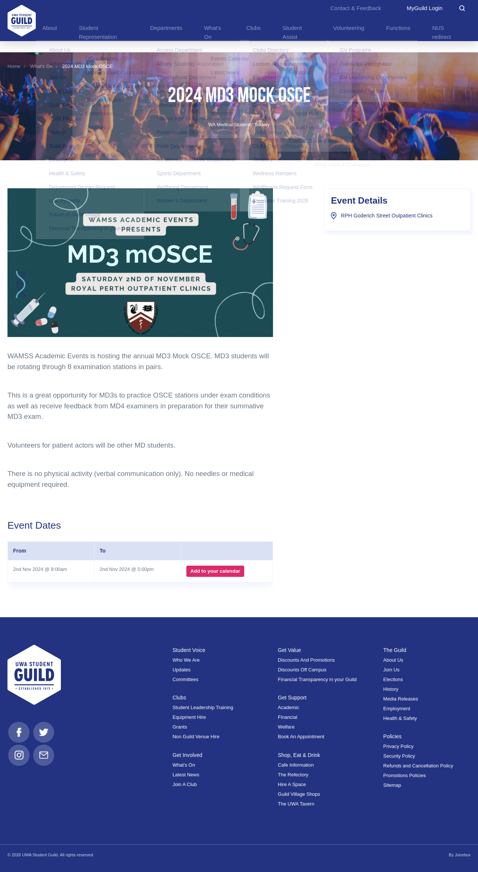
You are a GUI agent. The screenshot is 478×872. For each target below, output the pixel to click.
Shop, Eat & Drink (300, 755)
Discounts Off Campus (302, 669)
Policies (392, 736)
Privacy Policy (398, 746)
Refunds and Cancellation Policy (418, 766)
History (390, 689)
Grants (180, 727)
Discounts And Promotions (306, 660)
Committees (185, 679)
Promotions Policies (404, 775)
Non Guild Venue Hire (196, 736)
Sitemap (392, 785)
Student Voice (190, 650)
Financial (287, 717)
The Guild (395, 650)
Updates (181, 669)
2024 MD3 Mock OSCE (87, 66)
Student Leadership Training (203, 707)
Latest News (186, 774)
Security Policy (399, 756)
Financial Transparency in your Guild (317, 679)
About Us (393, 660)
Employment (396, 708)
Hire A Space (292, 784)
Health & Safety (400, 718)
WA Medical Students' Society (239, 124)
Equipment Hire (189, 717)
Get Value (290, 650)
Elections (393, 679)
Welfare (286, 727)
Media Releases (400, 699)
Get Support (293, 698)
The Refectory (293, 774)
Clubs (180, 698)
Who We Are (186, 660)
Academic (288, 707)
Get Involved (188, 755)
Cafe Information (296, 765)
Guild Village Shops (299, 794)
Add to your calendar (214, 571)
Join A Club (185, 784)
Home (14, 66)
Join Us (391, 669)
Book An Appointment (301, 736)
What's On (41, 66)
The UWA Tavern (296, 804)
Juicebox (462, 855)
